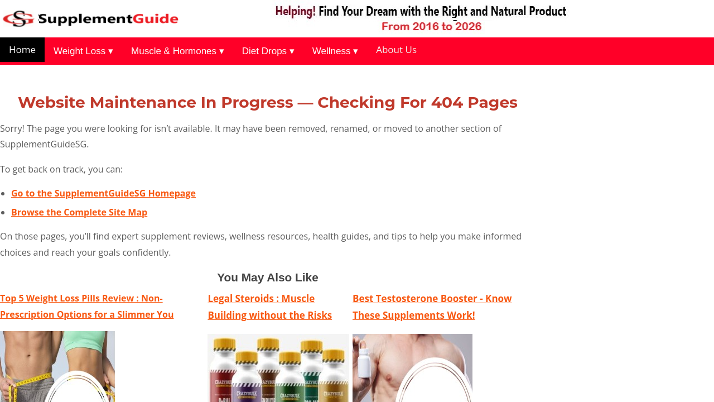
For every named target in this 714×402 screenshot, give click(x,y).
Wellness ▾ (335, 51)
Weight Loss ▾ (83, 51)
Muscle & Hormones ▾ (177, 51)
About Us (396, 49)
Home (22, 49)
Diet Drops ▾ (268, 51)
